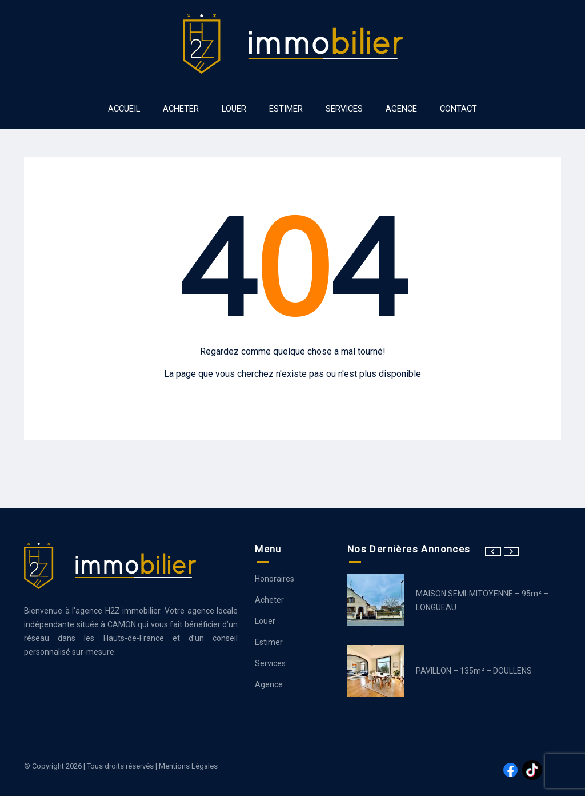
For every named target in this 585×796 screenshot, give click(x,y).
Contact (458, 109)
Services (270, 663)
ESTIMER (286, 109)
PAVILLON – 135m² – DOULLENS (474, 670)
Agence (269, 684)
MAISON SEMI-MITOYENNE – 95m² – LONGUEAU (482, 600)
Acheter (269, 599)
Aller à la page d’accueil (292, 396)
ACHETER (181, 109)
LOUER (234, 109)
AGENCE (401, 109)
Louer (265, 621)
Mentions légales (188, 766)
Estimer (269, 642)
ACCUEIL (124, 109)
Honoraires (274, 578)
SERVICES (344, 109)
